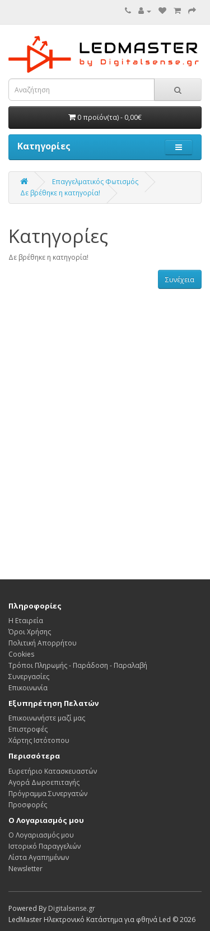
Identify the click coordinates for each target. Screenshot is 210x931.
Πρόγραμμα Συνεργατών (47, 793)
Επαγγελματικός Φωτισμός (95, 181)
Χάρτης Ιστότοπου (38, 740)
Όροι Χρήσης (29, 632)
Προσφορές (27, 805)
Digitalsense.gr (71, 908)
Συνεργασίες (28, 676)
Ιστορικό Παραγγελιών (44, 846)
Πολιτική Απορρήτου (42, 643)
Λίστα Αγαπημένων (38, 857)
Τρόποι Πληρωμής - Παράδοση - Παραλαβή (77, 665)
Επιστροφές (28, 729)
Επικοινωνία (28, 688)
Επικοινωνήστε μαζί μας (46, 718)
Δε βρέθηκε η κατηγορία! (60, 193)
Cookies (21, 654)
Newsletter (25, 868)
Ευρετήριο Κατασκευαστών (52, 771)
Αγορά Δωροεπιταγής (44, 782)
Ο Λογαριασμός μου (41, 835)
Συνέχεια (179, 279)
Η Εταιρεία (25, 620)
